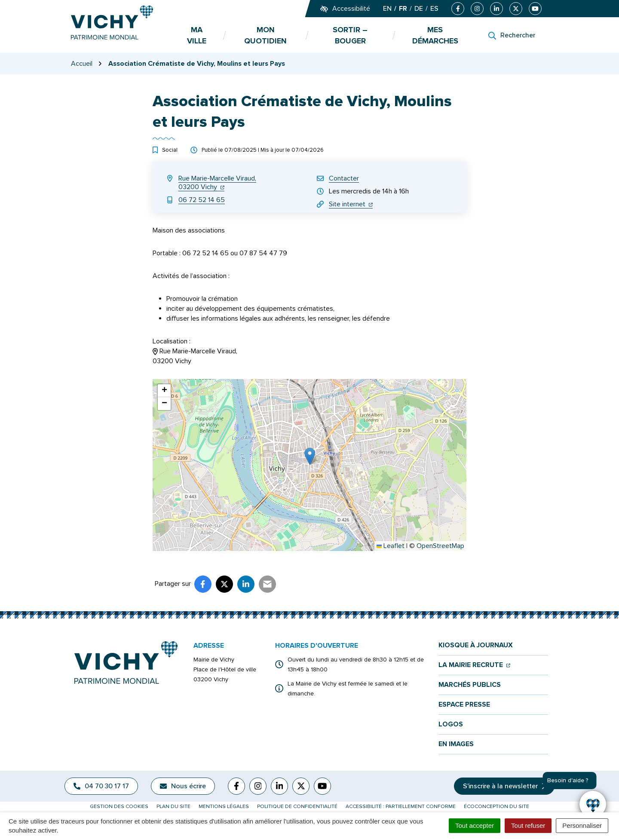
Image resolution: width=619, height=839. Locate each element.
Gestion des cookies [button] (119, 806)
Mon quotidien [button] (265, 35)
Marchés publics (469, 685)
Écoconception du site (496, 806)
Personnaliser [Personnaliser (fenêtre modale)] (582, 825)
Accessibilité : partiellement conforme (401, 806)
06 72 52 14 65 (201, 200)
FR (403, 8)
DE (418, 8)
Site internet (351, 204)
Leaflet (390, 546)
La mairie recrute (474, 665)
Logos (450, 724)
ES (434, 8)
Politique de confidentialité (297, 806)
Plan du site (173, 806)
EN (387, 8)
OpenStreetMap (440, 546)
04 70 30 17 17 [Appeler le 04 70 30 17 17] (101, 786)
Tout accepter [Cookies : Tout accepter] (474, 825)
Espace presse (464, 705)
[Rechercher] (511, 35)
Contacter (344, 178)
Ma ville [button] (196, 35)
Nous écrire (183, 786)
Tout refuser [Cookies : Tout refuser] (528, 825)
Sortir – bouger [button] (350, 35)
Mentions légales (224, 806)
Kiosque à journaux (475, 645)
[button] (309, 456)
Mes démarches (435, 35)
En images (456, 744)
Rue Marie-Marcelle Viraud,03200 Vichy (217, 182)
